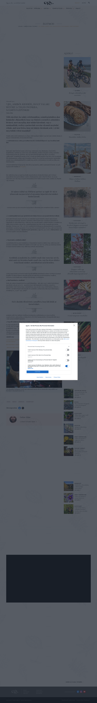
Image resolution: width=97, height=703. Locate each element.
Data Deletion (40, 377)
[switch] (67, 350)
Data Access (48, 377)
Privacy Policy (57, 377)
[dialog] (48, 351)
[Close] (74, 325)
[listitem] (48, 346)
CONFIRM (37, 371)
